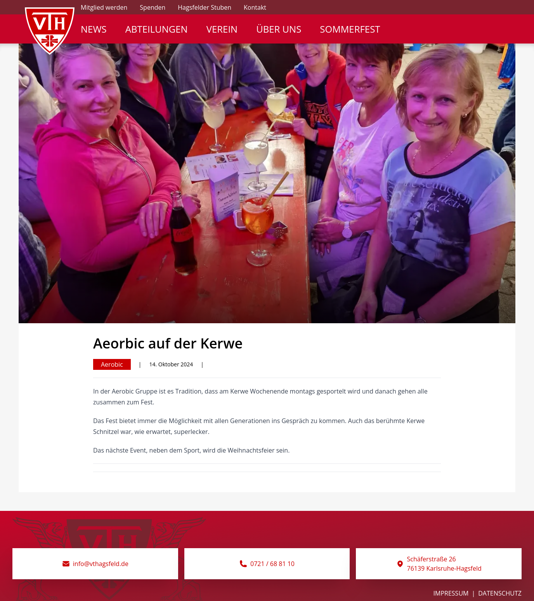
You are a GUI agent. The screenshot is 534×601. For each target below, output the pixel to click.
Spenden (152, 7)
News (94, 29)
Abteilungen (156, 29)
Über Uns (278, 29)
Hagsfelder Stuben (204, 7)
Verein (222, 29)
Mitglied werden (104, 7)
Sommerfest (350, 29)
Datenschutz (500, 593)
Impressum (451, 593)
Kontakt (255, 7)
